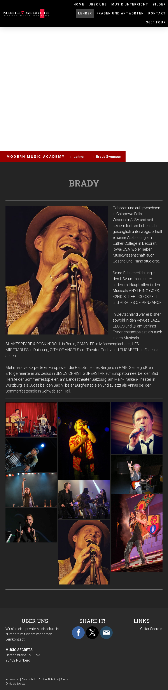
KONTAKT (157, 13)
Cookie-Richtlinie (48, 679)
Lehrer (85, 13)
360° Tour (156, 22)
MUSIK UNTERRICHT (129, 4)
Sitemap (65, 679)
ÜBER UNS (98, 4)
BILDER (159, 4)
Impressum (12, 679)
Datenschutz (29, 679)
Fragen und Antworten (120, 13)
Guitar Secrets (151, 629)
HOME (79, 4)
